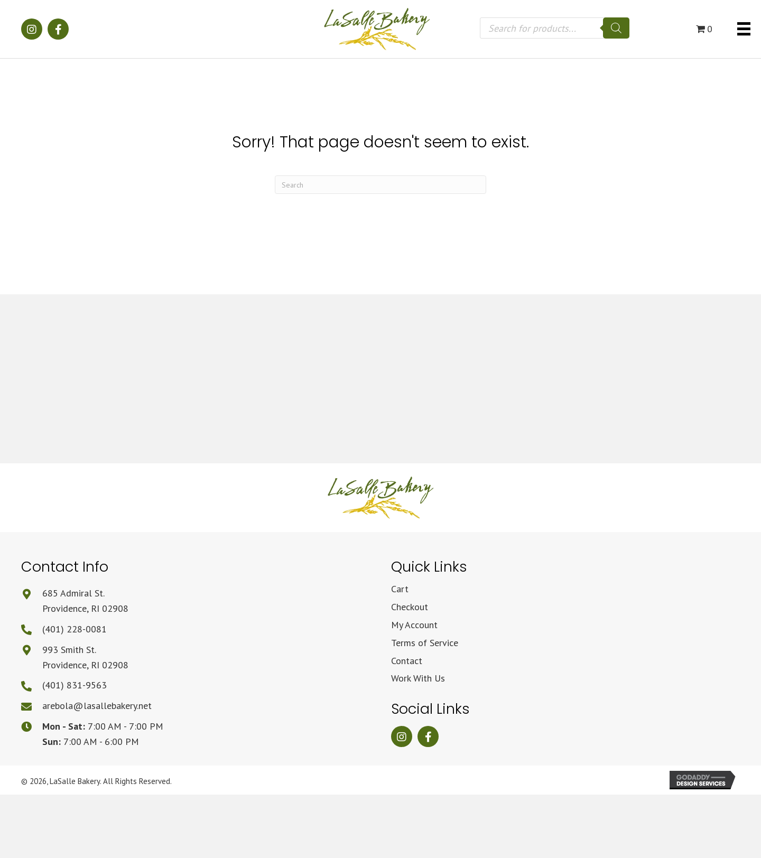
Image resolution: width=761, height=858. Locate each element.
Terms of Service (424, 643)
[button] (31, 29)
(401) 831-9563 (74, 685)
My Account (414, 625)
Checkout (409, 607)
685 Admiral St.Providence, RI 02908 (85, 600)
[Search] (616, 28)
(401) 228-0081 (74, 629)
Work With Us (418, 678)
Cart (400, 589)
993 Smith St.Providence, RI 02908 (85, 657)
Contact (406, 661)
